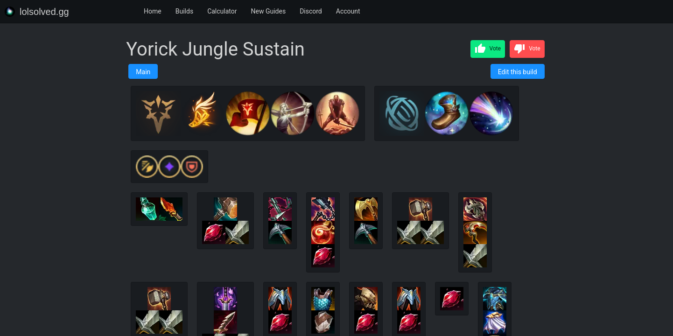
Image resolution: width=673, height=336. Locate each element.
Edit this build (517, 72)
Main (143, 72)
